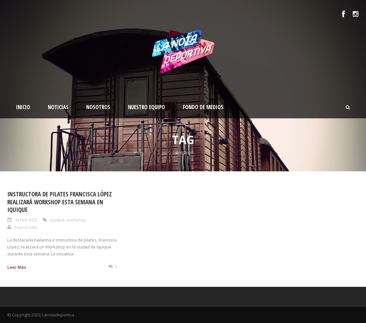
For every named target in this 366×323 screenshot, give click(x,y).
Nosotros (98, 107)
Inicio (23, 107)
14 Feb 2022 (26, 220)
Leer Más (16, 267)
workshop (76, 220)
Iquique (57, 220)
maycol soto (25, 227)
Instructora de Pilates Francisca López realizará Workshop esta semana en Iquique (59, 202)
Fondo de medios (203, 107)
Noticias (58, 107)
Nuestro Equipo (146, 107)
